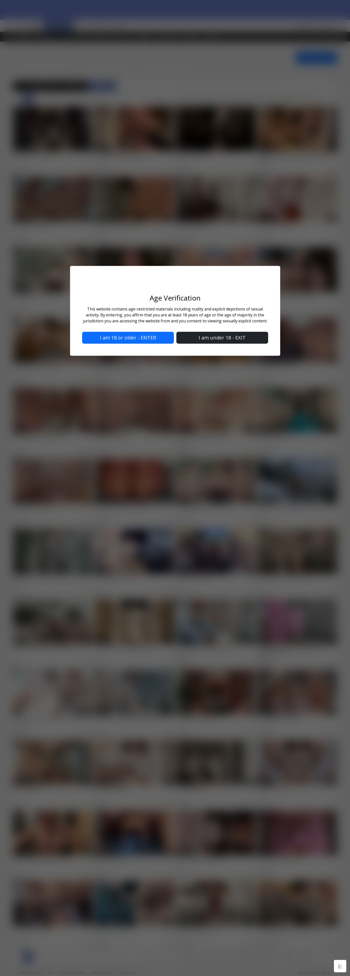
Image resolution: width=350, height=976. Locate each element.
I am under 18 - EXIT (222, 337)
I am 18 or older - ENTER (128, 337)
